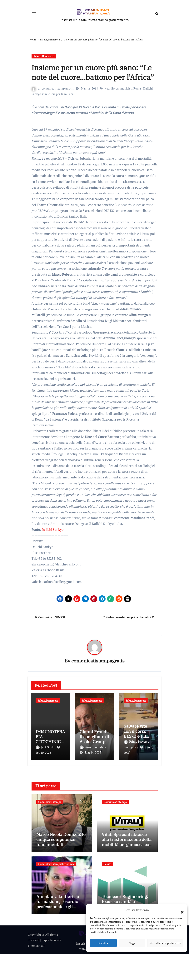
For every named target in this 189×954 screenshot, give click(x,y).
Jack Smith (46, 747)
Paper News (50, 939)
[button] (180, 910)
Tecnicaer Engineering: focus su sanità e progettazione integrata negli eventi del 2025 (125, 903)
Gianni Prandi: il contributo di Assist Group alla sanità (94, 739)
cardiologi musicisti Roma (124, 88)
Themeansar (36, 944)
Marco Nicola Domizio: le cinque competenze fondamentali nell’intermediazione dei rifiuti (61, 844)
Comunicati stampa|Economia (56, 863)
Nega (132, 943)
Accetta (103, 943)
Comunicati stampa (49, 801)
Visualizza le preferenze (165, 943)
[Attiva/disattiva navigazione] (34, 13)
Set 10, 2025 (43, 752)
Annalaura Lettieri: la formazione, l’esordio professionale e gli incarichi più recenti (57, 903)
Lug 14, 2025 (93, 752)
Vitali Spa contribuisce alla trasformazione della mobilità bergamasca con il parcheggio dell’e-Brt (127, 841)
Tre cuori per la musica (58, 94)
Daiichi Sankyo (52, 529)
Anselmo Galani (93, 747)
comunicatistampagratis (58, 88)
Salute (107, 863)
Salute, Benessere (43, 56)
